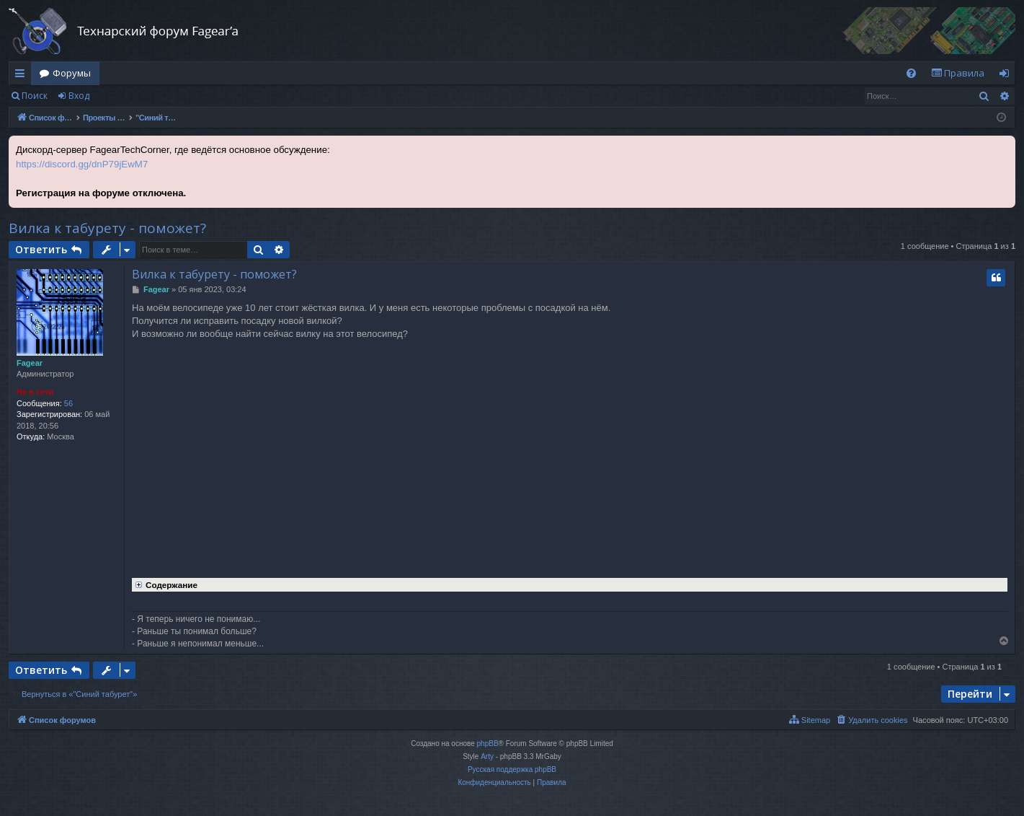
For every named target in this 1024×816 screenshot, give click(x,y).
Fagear (30, 363)
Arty (487, 756)
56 (68, 403)
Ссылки (22, 75)
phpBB (488, 743)
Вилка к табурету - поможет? (107, 228)
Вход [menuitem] (1007, 75)
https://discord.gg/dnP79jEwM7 (82, 164)
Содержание (164, 583)
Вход (78, 95)
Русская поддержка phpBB (512, 769)
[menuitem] (911, 73)
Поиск (35, 95)
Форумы (72, 72)
